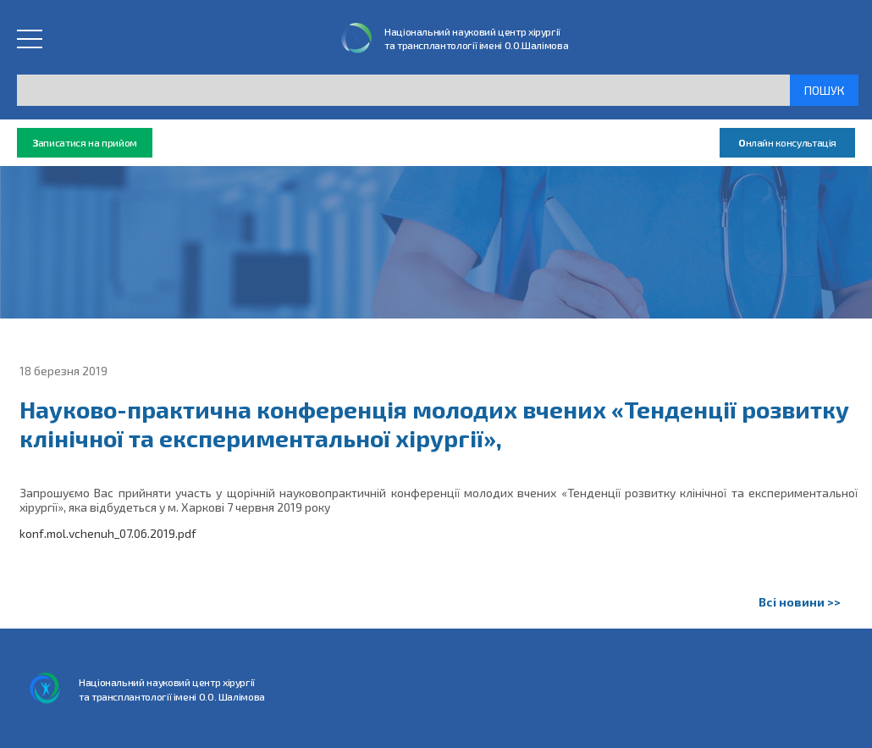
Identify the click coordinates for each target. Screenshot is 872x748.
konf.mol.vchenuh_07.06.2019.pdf (107, 533)
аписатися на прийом (84, 143)
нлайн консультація (787, 143)
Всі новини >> (800, 602)
